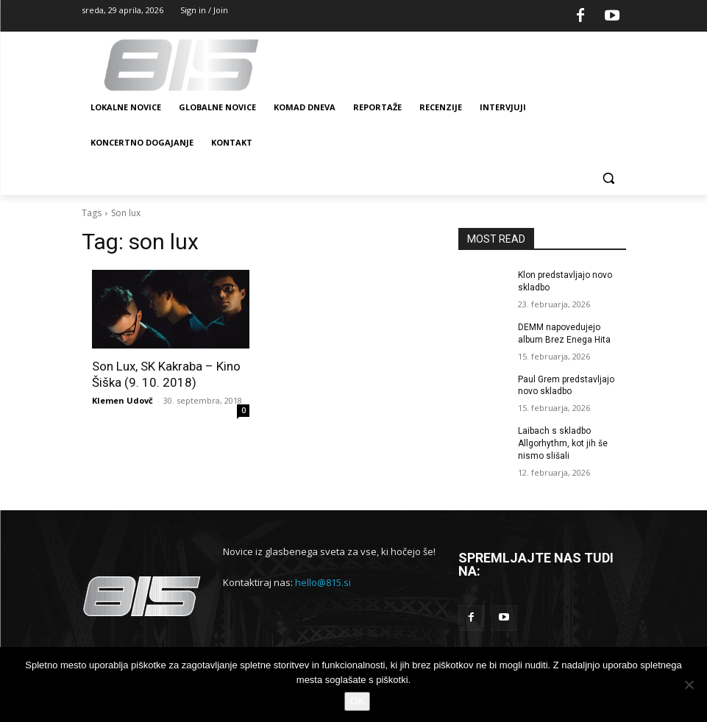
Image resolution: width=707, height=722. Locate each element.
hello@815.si (323, 581)
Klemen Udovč (122, 400)
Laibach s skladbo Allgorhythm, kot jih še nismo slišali (563, 443)
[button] (608, 178)
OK (357, 701)
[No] (688, 684)
